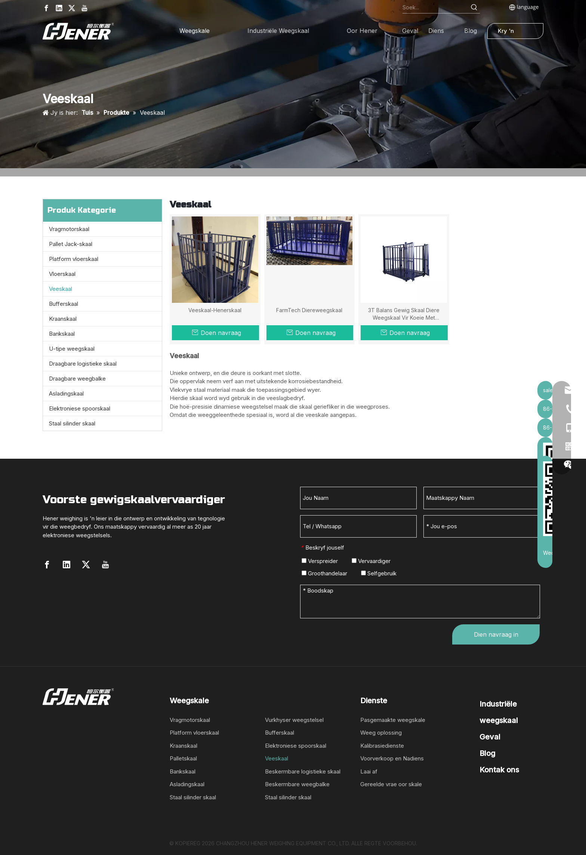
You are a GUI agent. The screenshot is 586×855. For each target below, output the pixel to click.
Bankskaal (62, 333)
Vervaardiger (371, 561)
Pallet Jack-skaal (70, 243)
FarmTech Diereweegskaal (309, 310)
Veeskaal (60, 288)
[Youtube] (84, 8)
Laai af (368, 771)
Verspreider (320, 561)
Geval (489, 736)
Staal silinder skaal (72, 423)
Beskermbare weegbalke (297, 784)
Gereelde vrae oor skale (391, 784)
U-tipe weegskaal (72, 348)
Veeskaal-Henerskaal (214, 310)
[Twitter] (71, 8)
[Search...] (436, 7)
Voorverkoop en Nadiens (392, 758)
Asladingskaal (66, 393)
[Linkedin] (59, 8)
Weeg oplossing (381, 732)
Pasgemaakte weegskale (392, 719)
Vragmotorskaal (69, 229)
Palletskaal (183, 758)
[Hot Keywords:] (474, 7)
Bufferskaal (63, 303)
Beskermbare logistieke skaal (302, 771)
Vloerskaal (62, 273)
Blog (487, 753)
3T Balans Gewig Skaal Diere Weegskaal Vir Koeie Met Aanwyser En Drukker (404, 314)
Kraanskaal (63, 318)
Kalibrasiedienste (382, 745)
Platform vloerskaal (73, 258)
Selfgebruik (379, 573)
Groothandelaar (324, 573)
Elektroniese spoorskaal (79, 408)
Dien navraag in (496, 634)
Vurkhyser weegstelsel (294, 719)
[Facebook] (46, 8)
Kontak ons (499, 769)
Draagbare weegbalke (77, 378)
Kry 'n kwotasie (510, 33)
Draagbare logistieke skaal (83, 363)
